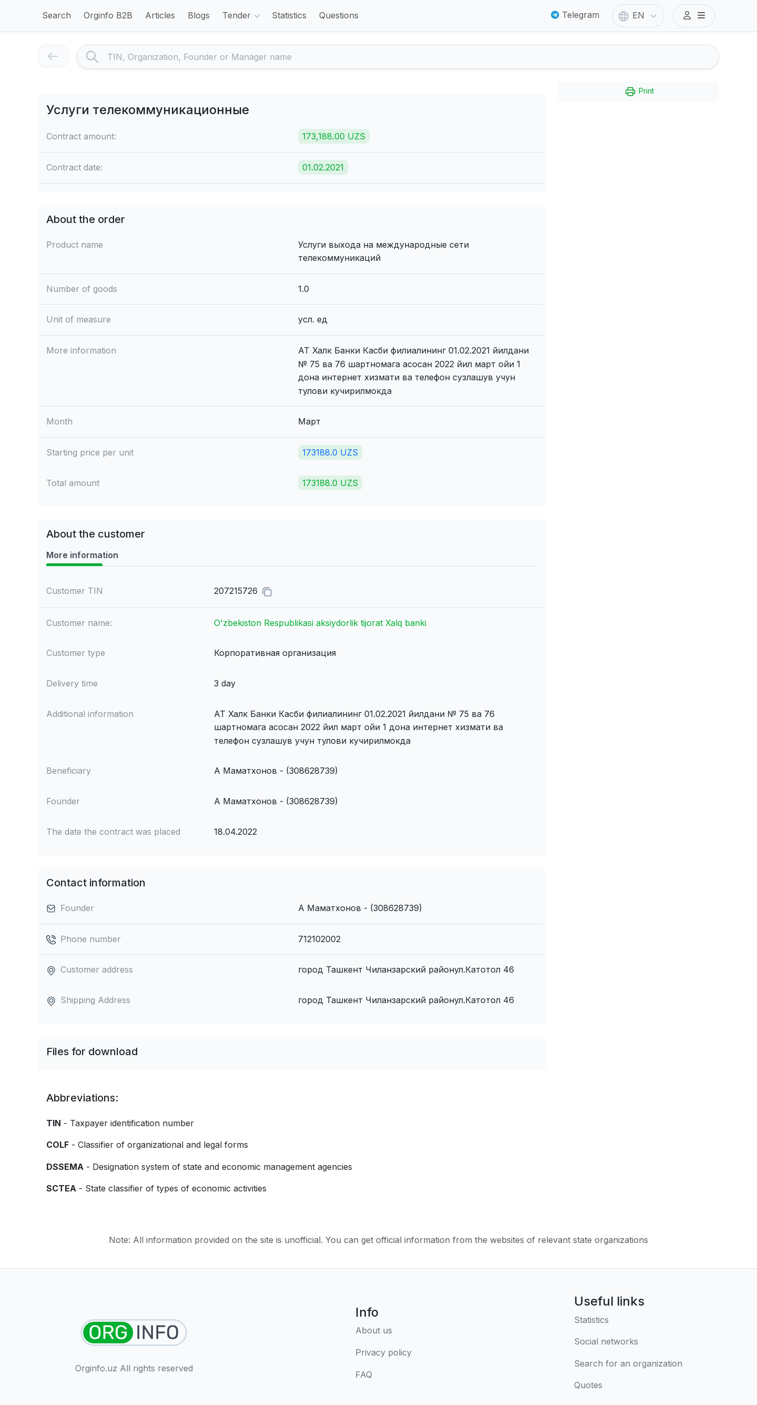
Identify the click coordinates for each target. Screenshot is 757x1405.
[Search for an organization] (628, 1364)
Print (639, 91)
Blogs (199, 15)
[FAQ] (383, 1375)
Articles (160, 15)
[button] (693, 16)
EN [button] (638, 16)
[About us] (383, 1331)
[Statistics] (628, 1320)
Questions (339, 15)
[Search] (413, 56)
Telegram (575, 14)
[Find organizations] (133, 1332)
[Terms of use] (383, 1353)
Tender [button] (242, 16)
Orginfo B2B (108, 15)
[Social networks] (628, 1342)
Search (56, 15)
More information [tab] (82, 555)
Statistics (289, 15)
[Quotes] (628, 1385)
